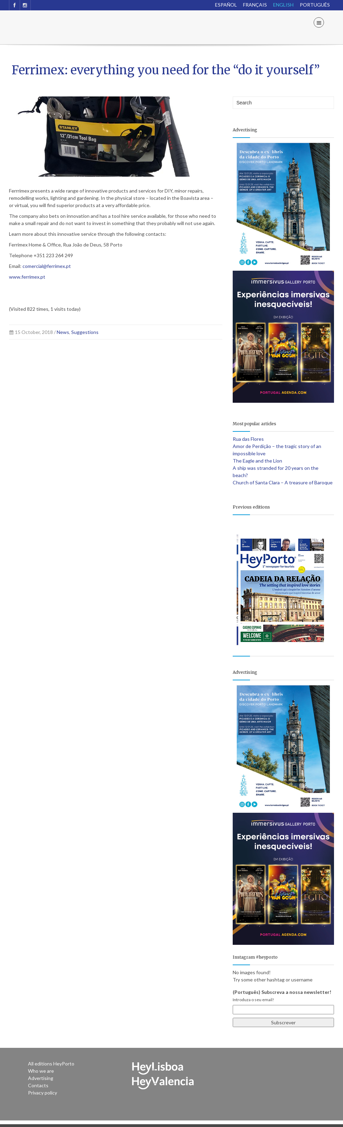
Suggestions (85, 332)
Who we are (41, 1071)
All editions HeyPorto (51, 1064)
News (63, 332)
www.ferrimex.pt (27, 277)
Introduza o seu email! (253, 999)
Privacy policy (42, 1093)
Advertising (40, 1078)
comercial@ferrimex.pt (46, 266)
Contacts (38, 1085)
